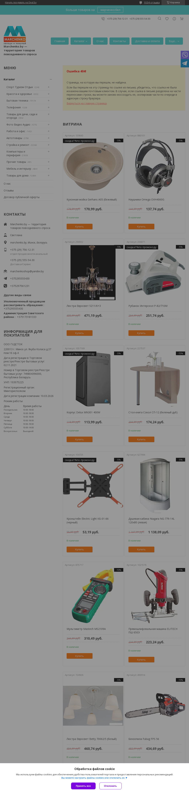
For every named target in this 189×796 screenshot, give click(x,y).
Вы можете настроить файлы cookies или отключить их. (93, 777)
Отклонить (110, 786)
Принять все (83, 786)
